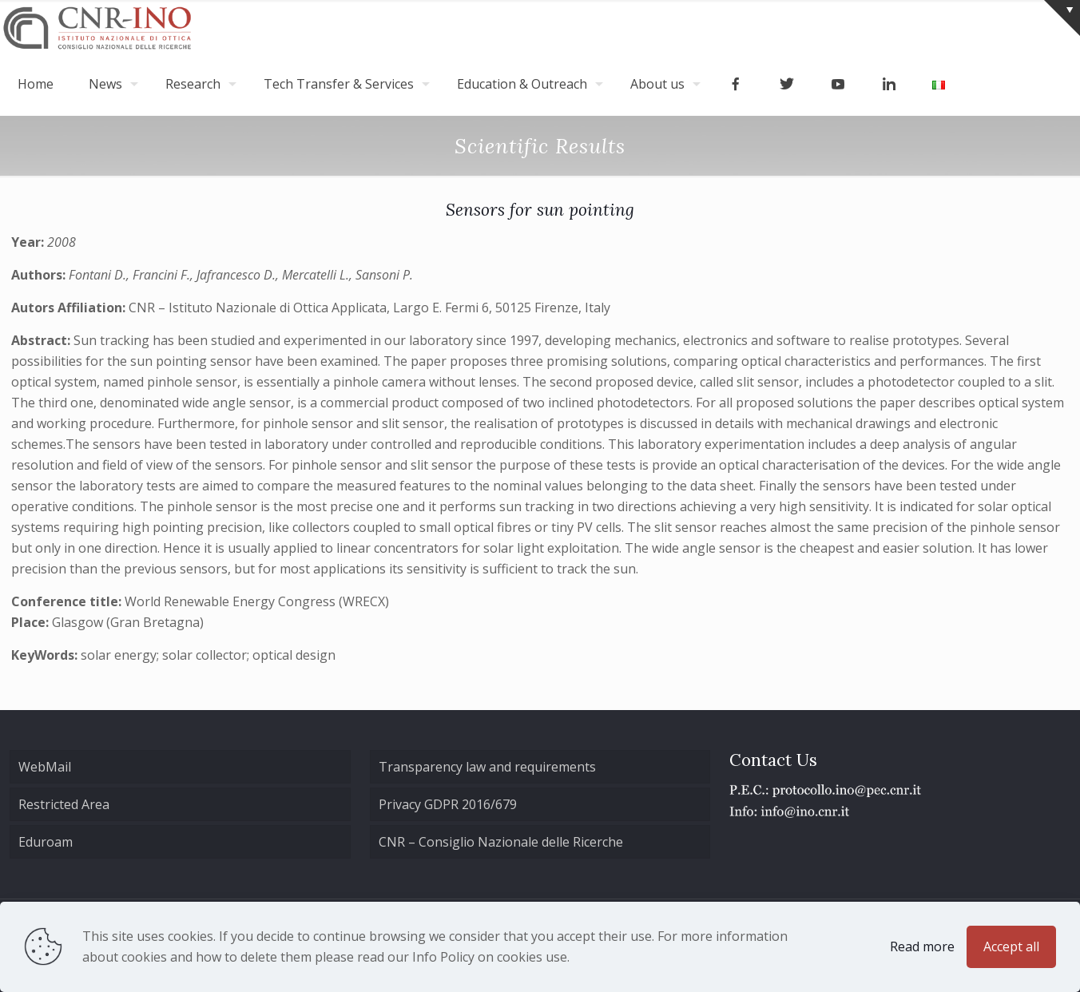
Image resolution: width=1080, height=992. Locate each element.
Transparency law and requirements (487, 767)
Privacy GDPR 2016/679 (448, 804)
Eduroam (45, 842)
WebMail (44, 767)
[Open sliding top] (1062, 18)
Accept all (1011, 946)
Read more (922, 946)
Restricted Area (63, 804)
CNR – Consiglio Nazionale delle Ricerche (501, 842)
